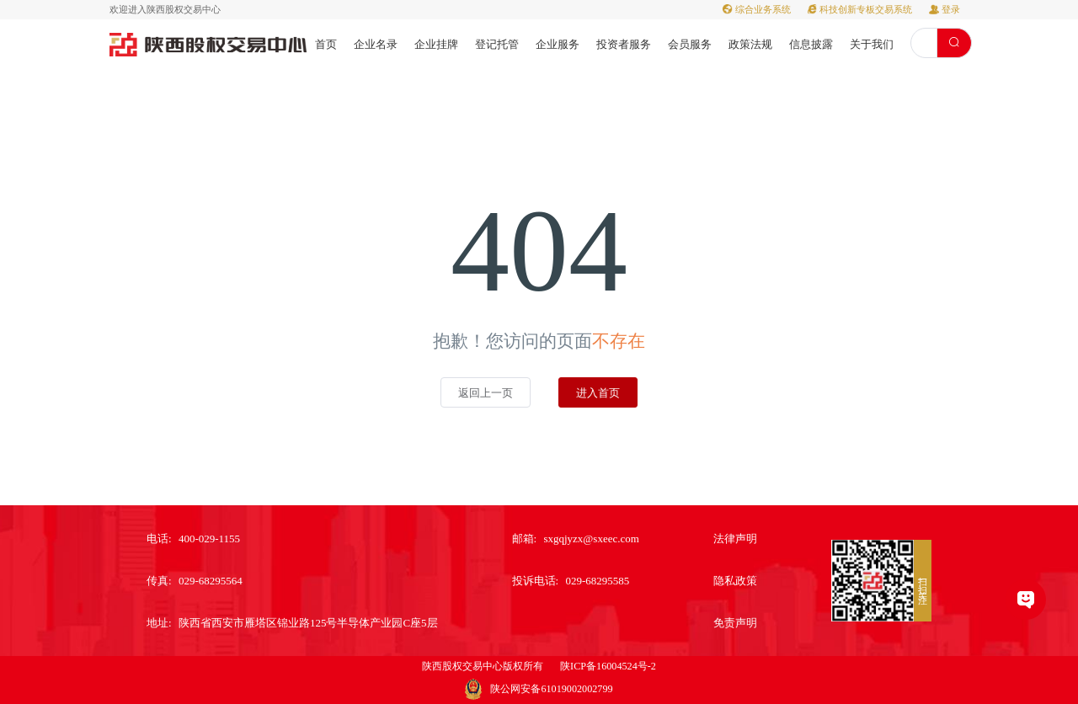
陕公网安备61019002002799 (551, 689)
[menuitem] (326, 43)
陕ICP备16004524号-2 (608, 666)
